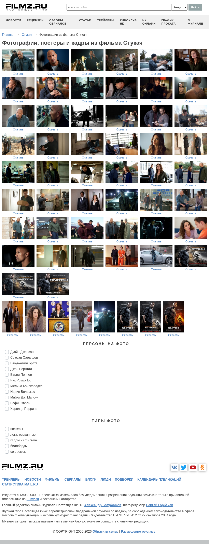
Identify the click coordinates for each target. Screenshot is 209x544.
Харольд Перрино (23, 408)
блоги (90, 479)
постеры (16, 429)
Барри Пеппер (21, 374)
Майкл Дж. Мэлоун (24, 397)
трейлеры (105, 20)
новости (13, 20)
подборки (124, 479)
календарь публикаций (159, 479)
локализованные (23, 434)
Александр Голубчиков (102, 505)
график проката (168, 22)
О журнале (195, 22)
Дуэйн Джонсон (22, 352)
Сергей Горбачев (159, 505)
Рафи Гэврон (20, 403)
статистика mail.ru (20, 484)
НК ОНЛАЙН (149, 22)
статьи (85, 20)
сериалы (72, 479)
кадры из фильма (23, 440)
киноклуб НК (128, 22)
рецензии (35, 20)
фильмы (52, 479)
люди (106, 479)
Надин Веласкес (22, 391)
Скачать (18, 73)
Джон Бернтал (21, 369)
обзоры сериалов (58, 22)
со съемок (18, 451)
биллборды (18, 446)
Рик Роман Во (20, 380)
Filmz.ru (33, 499)
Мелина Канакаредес (26, 386)
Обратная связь (105, 531)
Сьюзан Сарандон (24, 357)
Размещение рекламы (138, 531)
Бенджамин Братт (23, 363)
